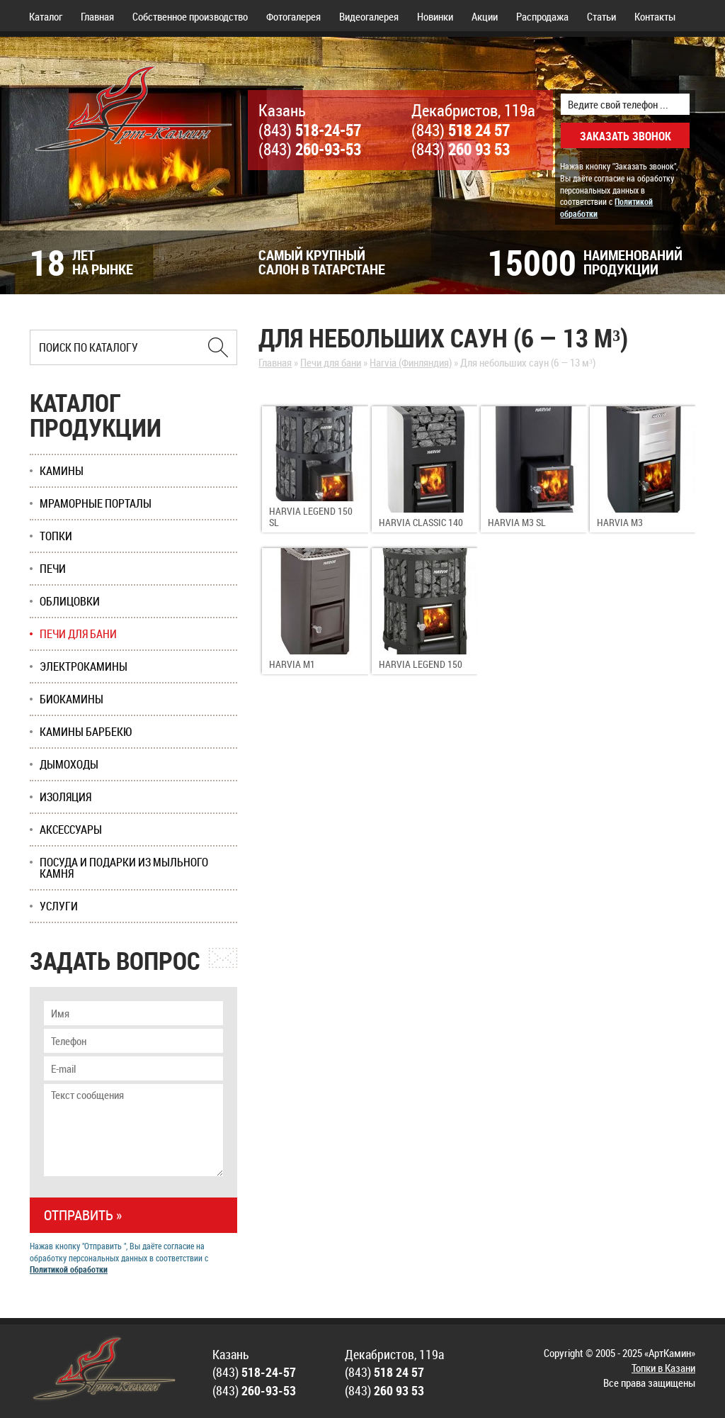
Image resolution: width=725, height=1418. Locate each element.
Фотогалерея (293, 16)
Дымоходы (69, 764)
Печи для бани (330, 362)
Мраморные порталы (96, 503)
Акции (485, 16)
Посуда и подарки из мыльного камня (124, 867)
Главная (97, 16)
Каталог (45, 16)
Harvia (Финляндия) (411, 362)
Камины (62, 471)
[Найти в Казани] (218, 347)
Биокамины (71, 699)
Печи (53, 568)
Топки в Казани (663, 1368)
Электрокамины (83, 666)
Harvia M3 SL (517, 522)
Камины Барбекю (86, 731)
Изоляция (65, 797)
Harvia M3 (620, 522)
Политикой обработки (69, 1269)
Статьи (601, 16)
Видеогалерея (369, 16)
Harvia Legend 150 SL (311, 516)
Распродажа (542, 16)
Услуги (59, 906)
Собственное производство (190, 16)
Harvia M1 (292, 664)
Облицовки (70, 601)
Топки (56, 536)
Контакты (654, 16)
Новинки (435, 16)
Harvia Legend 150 (420, 664)
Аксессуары (71, 829)
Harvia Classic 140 (421, 522)
